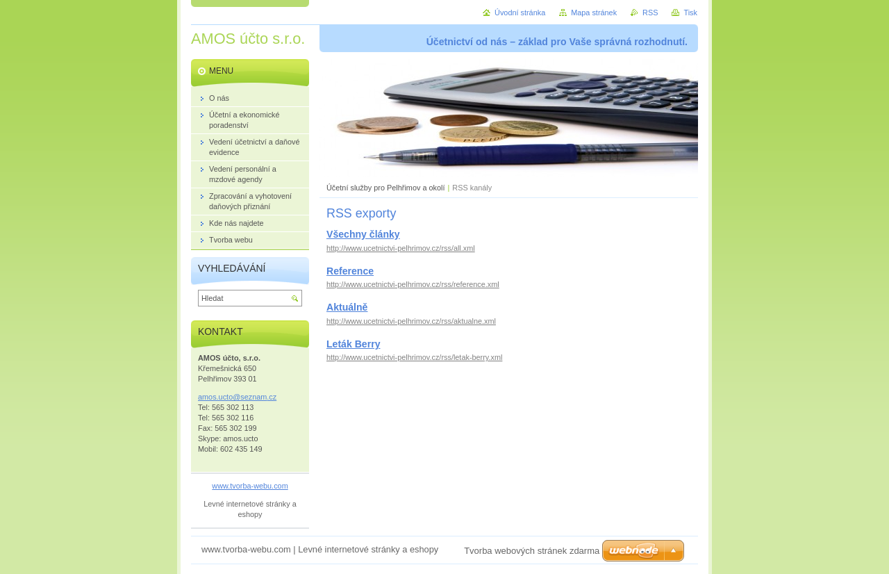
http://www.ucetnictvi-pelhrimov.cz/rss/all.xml (400, 248)
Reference (350, 271)
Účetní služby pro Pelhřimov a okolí (385, 187)
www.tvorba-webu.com (250, 486)
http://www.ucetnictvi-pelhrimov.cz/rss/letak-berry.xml (414, 357)
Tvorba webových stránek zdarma (531, 551)
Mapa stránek (594, 12)
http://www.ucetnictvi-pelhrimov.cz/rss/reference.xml (412, 284)
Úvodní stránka (520, 12)
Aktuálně (346, 307)
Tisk (690, 12)
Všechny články (363, 234)
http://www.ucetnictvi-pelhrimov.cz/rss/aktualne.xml (411, 321)
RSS (650, 12)
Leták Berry (353, 344)
